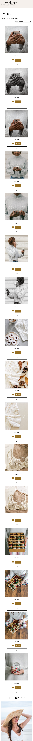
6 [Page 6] (21, 697)
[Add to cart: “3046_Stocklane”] (13, 436)
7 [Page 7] (24, 697)
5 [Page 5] (18, 697)
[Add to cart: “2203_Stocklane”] (13, 687)
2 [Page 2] (10, 697)
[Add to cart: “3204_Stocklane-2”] (13, 101)
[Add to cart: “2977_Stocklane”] (13, 478)
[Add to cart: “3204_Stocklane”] (13, 59)
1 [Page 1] (8, 697)
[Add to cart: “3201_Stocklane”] (13, 227)
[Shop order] (23, 21)
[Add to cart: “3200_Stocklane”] (13, 269)
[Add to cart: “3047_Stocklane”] (13, 394)
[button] (17, 65)
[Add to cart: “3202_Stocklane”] (13, 185)
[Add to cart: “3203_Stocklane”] (13, 143)
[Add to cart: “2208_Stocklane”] (13, 645)
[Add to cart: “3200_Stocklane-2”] (13, 310)
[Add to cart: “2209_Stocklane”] (13, 603)
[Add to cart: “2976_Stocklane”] (13, 520)
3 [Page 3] (13, 697)
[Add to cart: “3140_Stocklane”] (13, 352)
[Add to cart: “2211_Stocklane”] (13, 561)
